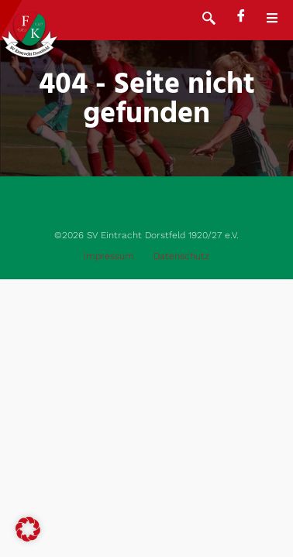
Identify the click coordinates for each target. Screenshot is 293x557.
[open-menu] (280, 20)
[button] (28, 529)
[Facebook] (241, 17)
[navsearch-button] (208, 20)
